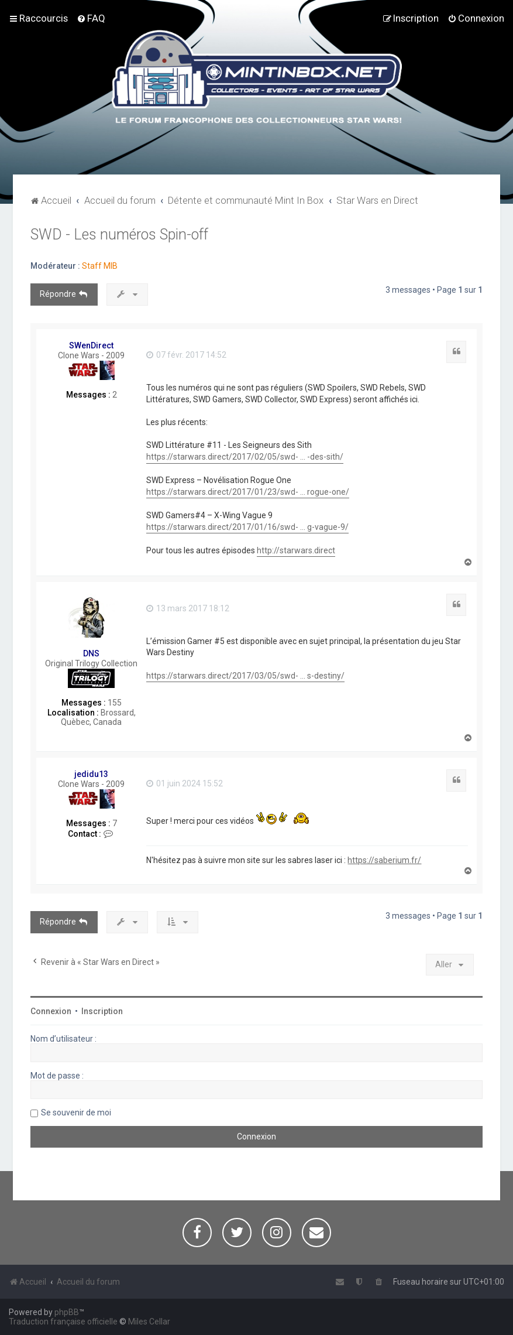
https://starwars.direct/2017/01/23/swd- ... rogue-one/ (247, 492)
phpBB (66, 1312)
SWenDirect (91, 345)
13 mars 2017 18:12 (187, 608)
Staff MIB (100, 266)
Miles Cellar (149, 1321)
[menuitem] (91, 18)
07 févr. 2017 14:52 (186, 355)
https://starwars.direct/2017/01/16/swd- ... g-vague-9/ (247, 527)
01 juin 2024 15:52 (184, 783)
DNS (91, 653)
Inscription (102, 1011)
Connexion (50, 1011)
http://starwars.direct (296, 550)
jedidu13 (91, 774)
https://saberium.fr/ (384, 860)
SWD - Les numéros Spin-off (119, 234)
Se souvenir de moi (76, 1112)
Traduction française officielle (63, 1321)
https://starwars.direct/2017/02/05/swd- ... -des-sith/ (244, 456)
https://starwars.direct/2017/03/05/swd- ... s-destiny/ (245, 675)
